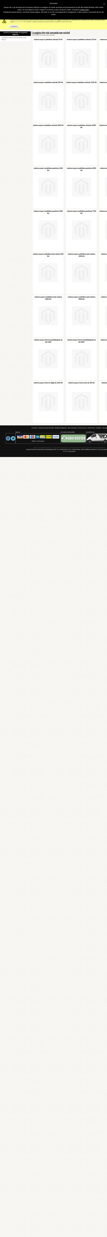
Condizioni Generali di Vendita (46, 428)
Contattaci (98, 428)
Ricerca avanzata (72, 428)
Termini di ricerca (82, 428)
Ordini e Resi (91, 428)
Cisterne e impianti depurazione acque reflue (13, 39)
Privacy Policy (18, 21)
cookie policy (84, 10)
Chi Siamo (34, 428)
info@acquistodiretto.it (91, 449)
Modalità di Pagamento (61, 428)
